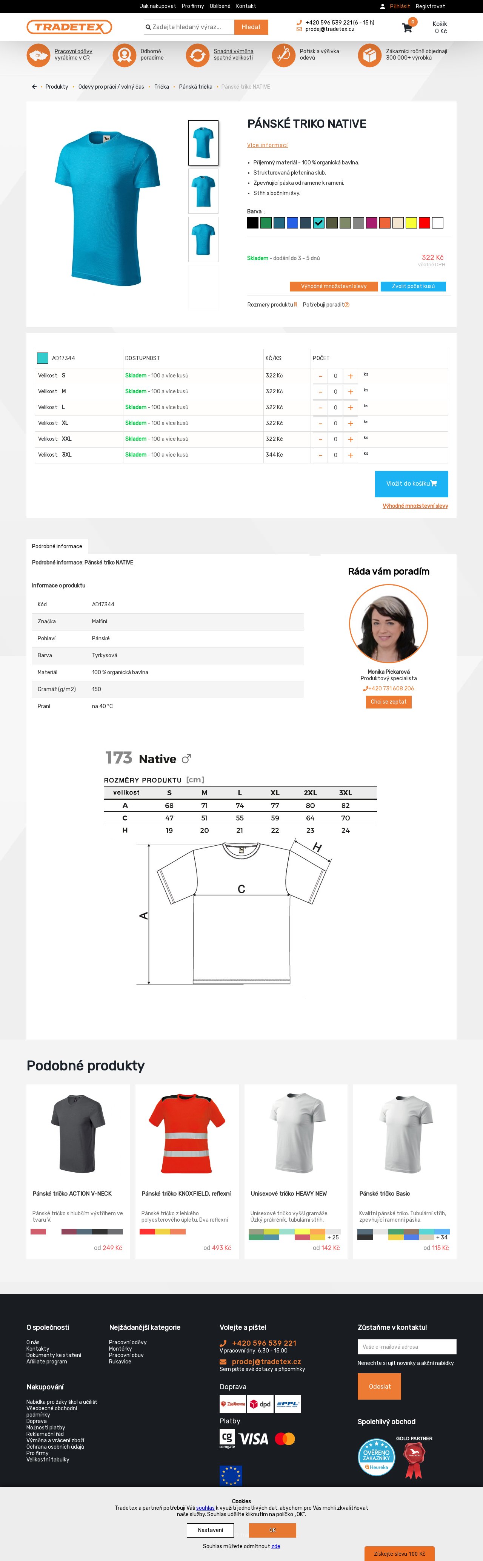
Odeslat (380, 1386)
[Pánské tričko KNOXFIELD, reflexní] (187, 1132)
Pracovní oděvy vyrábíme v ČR (73, 54)
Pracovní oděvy (128, 1342)
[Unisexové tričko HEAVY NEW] (296, 1132)
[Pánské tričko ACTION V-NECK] (78, 1132)
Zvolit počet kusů (413, 286)
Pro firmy (193, 6)
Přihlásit (400, 6)
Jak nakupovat (158, 6)
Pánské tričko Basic (384, 1193)
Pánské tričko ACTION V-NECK (71, 1193)
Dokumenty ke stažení (53, 1355)
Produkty (57, 87)
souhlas (205, 1508)
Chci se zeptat (389, 702)
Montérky (120, 1349)
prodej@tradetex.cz (260, 1362)
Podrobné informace (57, 546)
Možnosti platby (45, 1428)
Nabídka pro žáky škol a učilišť (61, 1402)
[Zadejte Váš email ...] (407, 1346)
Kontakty (37, 1349)
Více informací (267, 145)
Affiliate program (46, 1362)
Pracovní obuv (126, 1355)
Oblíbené (220, 6)
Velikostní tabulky (47, 1460)
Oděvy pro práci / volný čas (111, 87)
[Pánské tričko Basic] (405, 1132)
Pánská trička (195, 87)
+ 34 (442, 1237)
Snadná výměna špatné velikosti (234, 54)
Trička (161, 87)
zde (275, 1546)
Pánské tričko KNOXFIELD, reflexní (186, 1193)
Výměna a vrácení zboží (55, 1440)
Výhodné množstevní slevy (334, 286)
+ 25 (333, 1237)
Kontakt (246, 6)
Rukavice (120, 1362)
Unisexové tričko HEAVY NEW (289, 1193)
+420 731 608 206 (388, 688)
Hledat (251, 27)
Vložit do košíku (411, 483)
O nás (33, 1342)
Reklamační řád (45, 1434)
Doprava (36, 1421)
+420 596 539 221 (258, 1343)
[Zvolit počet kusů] (335, 376)
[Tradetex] (69, 23)
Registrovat (430, 6)
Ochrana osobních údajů (55, 1447)
